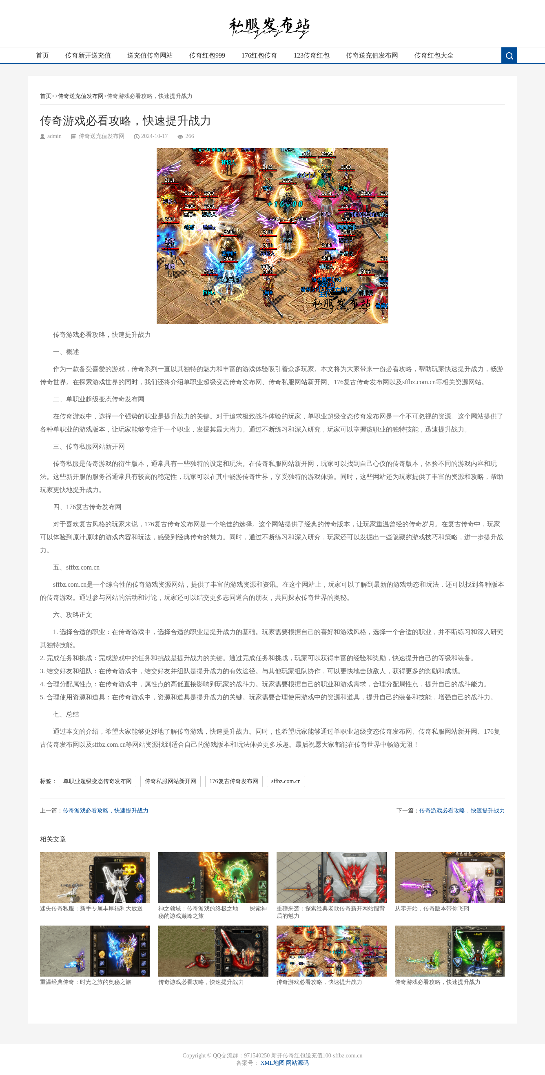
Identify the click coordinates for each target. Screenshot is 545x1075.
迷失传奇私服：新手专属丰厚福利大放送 (95, 882)
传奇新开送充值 (88, 55)
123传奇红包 (312, 55)
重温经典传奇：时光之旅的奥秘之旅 (95, 955)
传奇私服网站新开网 (170, 781)
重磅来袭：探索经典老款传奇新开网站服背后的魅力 (332, 885)
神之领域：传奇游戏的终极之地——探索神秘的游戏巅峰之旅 (213, 885)
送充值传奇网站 (150, 55)
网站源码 (297, 1063)
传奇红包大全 (434, 55)
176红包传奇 (259, 55)
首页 (42, 55)
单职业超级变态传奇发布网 (97, 781)
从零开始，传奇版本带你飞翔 (450, 882)
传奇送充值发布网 (372, 55)
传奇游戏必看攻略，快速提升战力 (105, 811)
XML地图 (272, 1063)
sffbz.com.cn (286, 781)
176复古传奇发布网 (234, 781)
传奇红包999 (207, 55)
